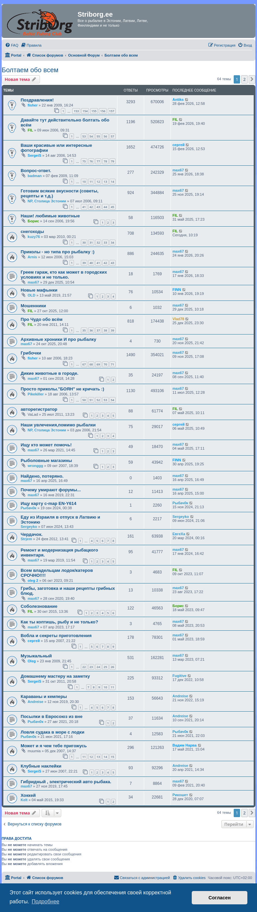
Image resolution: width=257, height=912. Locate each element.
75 (84, 161)
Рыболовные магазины (46, 460)
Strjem (26, 539)
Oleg (32, 661)
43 (98, 207)
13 (105, 181)
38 (105, 330)
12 (98, 181)
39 (84, 263)
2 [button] (244, 79)
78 (105, 161)
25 (105, 667)
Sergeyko (29, 527)
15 (112, 757)
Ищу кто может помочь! (46, 444)
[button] (252, 79)
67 (84, 364)
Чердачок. (32, 534)
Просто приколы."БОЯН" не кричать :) (62, 388)
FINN (176, 290)
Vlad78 (178, 319)
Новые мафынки (39, 290)
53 (84, 136)
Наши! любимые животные (50, 215)
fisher (33, 105)
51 (91, 400)
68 (91, 364)
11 (91, 181)
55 (98, 136)
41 (84, 207)
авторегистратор (39, 409)
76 (91, 161)
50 (84, 400)
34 (112, 242)
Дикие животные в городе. (49, 373)
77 (98, 161)
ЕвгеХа (178, 534)
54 (91, 136)
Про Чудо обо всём (42, 319)
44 (105, 207)
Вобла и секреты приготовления (56, 635)
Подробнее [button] (45, 901)
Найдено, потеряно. (42, 476)
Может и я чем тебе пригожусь (54, 745)
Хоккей (28, 795)
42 (91, 207)
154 (85, 111)
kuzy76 (34, 237)
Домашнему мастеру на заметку (55, 676)
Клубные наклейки (41, 766)
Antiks (178, 100)
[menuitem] (11, 45)
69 (98, 364)
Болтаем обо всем (30, 70)
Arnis (32, 257)
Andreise (35, 702)
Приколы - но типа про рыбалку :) (58, 251)
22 (84, 667)
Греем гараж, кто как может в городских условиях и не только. (64, 275)
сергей (178, 145)
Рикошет (180, 795)
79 (112, 161)
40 (91, 263)
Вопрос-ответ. (36, 170)
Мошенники (33, 305)
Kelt (24, 800)
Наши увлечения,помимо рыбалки (58, 424)
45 (112, 207)
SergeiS (34, 155)
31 (91, 242)
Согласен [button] (219, 897)
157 (111, 111)
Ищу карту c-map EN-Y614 (48, 503)
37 (98, 330)
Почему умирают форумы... (51, 489)
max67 (178, 170)
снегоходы (32, 231)
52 (98, 400)
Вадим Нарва (184, 745)
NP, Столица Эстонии (47, 201)
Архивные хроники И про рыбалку (58, 339)
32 (98, 242)
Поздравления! (37, 100)
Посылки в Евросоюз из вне (52, 716)
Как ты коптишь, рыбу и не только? (59, 621)
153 (76, 111)
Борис (33, 221)
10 (84, 181)
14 (112, 181)
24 (98, 667)
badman (35, 176)
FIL (30, 130)
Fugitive (179, 676)
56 (105, 136)
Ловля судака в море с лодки (52, 732)
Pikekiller (36, 394)
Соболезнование (39, 606)
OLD (31, 295)
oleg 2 (33, 580)
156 (102, 111)
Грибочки (31, 352)
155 (94, 111)
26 (112, 667)
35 (84, 330)
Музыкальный (36, 655)
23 (91, 667)
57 (112, 136)
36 (91, 330)
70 (105, 364)
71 (112, 364)
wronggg (35, 466)
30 (84, 242)
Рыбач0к (28, 508)
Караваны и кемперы (44, 696)
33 (105, 242)
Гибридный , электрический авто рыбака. (66, 781)
